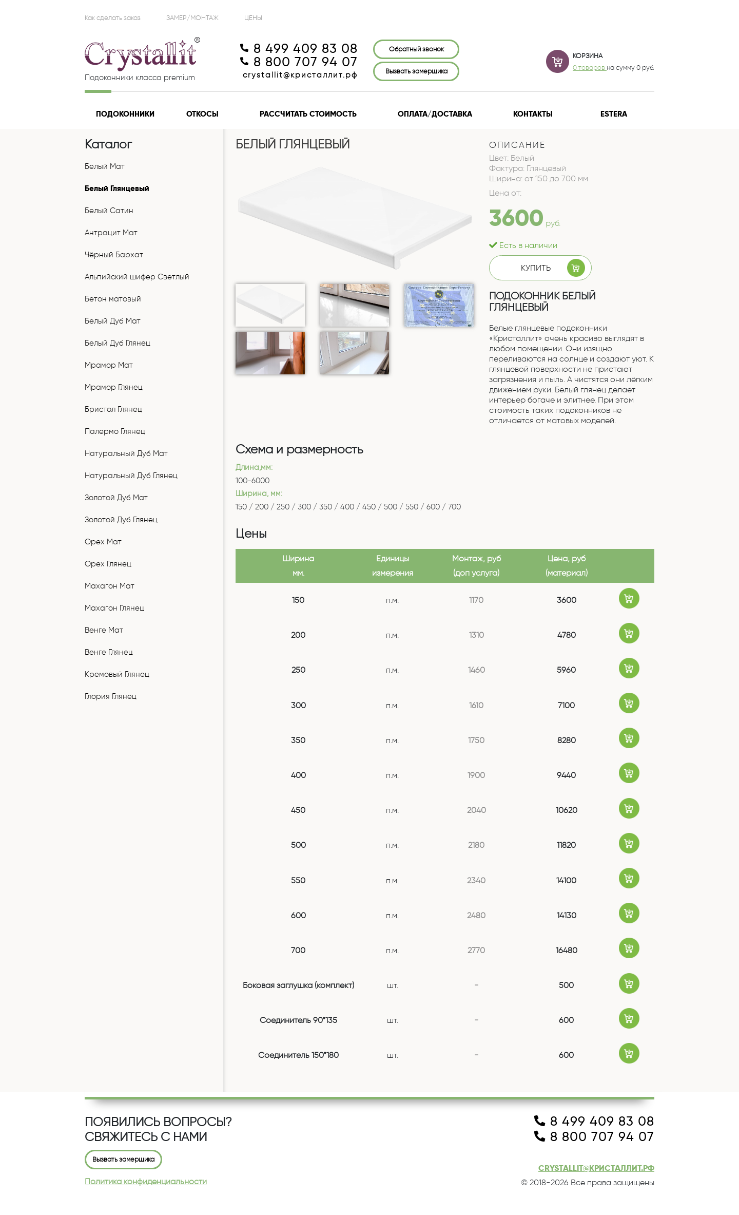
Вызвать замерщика (416, 71)
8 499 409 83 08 (299, 49)
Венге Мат (104, 630)
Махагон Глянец (114, 608)
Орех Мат (103, 541)
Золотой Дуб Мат (116, 497)
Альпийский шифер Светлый (137, 276)
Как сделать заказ (113, 17)
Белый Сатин (109, 210)
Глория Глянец (111, 696)
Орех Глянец (108, 563)
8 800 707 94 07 (299, 62)
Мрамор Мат (109, 365)
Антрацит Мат (111, 232)
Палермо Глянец (115, 431)
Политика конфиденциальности (146, 1181)
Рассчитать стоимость (308, 114)
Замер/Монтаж (192, 17)
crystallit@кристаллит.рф (300, 75)
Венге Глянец (109, 652)
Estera (613, 114)
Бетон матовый (113, 298)
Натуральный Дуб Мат (126, 453)
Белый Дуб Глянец (117, 343)
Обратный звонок (416, 49)
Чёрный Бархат (114, 254)
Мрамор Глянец (114, 387)
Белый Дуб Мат (113, 321)
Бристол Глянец (113, 409)
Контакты (533, 114)
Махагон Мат (109, 586)
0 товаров (590, 67)
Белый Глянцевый (117, 188)
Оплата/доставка (435, 114)
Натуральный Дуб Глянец (131, 475)
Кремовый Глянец (117, 674)
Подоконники (125, 114)
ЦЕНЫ (253, 17)
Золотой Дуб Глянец (121, 519)
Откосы (202, 114)
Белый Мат (105, 166)
